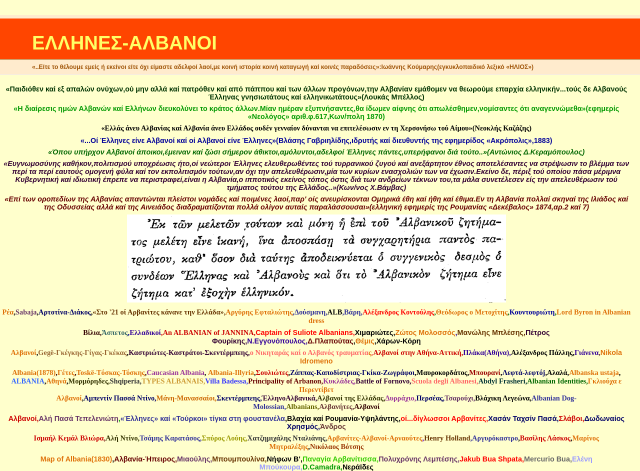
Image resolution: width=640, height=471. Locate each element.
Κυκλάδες (338, 381)
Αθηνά (56, 381)
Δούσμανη (310, 312)
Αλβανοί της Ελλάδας (350, 398)
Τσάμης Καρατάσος (170, 438)
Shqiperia (125, 381)
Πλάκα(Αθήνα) (486, 352)
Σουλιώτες (272, 372)
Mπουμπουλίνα (238, 459)
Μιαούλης (193, 459)
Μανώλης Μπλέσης (491, 332)
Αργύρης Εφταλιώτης (259, 312)
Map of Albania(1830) (76, 459)
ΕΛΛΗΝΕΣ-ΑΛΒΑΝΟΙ (124, 43)
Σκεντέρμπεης (238, 398)
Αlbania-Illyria (231, 372)
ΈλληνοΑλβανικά (289, 398)
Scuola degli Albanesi (444, 381)
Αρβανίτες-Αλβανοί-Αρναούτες (374, 438)
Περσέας (429, 398)
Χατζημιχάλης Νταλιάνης (287, 438)
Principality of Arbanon (284, 381)
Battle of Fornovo (383, 381)
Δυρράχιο (400, 398)
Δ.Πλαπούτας (331, 341)
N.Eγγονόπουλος (276, 341)
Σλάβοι (570, 418)
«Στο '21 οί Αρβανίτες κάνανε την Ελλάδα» (158, 312)
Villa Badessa (225, 381)
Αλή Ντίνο (122, 438)
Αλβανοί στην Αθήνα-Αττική (417, 352)
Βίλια (91, 332)
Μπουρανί (484, 372)
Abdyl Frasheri (502, 381)
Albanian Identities (556, 381)
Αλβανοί (23, 352)
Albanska (583, 372)
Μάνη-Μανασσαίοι (185, 398)
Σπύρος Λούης (224, 438)
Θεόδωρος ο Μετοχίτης (472, 312)
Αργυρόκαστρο (495, 438)
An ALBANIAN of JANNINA (208, 332)
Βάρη (352, 312)
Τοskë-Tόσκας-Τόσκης (110, 372)
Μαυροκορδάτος (442, 372)
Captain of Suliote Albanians (304, 332)
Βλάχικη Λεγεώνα (502, 398)
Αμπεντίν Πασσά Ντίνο (119, 398)
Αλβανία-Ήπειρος (144, 459)
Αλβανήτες (335, 406)
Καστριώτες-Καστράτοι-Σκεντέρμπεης (188, 352)
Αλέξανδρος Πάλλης (542, 352)
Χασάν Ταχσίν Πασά (522, 418)
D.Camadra (321, 467)
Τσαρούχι (459, 398)
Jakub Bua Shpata (491, 459)
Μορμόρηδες (88, 381)
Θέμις (365, 341)
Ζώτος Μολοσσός (425, 332)
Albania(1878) (34, 372)
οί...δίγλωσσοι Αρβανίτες (443, 418)
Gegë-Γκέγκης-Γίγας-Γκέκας (82, 352)
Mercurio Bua (547, 459)
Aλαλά (557, 372)
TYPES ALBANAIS (173, 381)
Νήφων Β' (283, 459)
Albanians (301, 406)
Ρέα (8, 312)
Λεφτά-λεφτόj (524, 372)
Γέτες (66, 372)
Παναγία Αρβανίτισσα (339, 459)
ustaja (609, 372)
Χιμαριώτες (374, 332)
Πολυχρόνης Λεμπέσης (418, 459)
